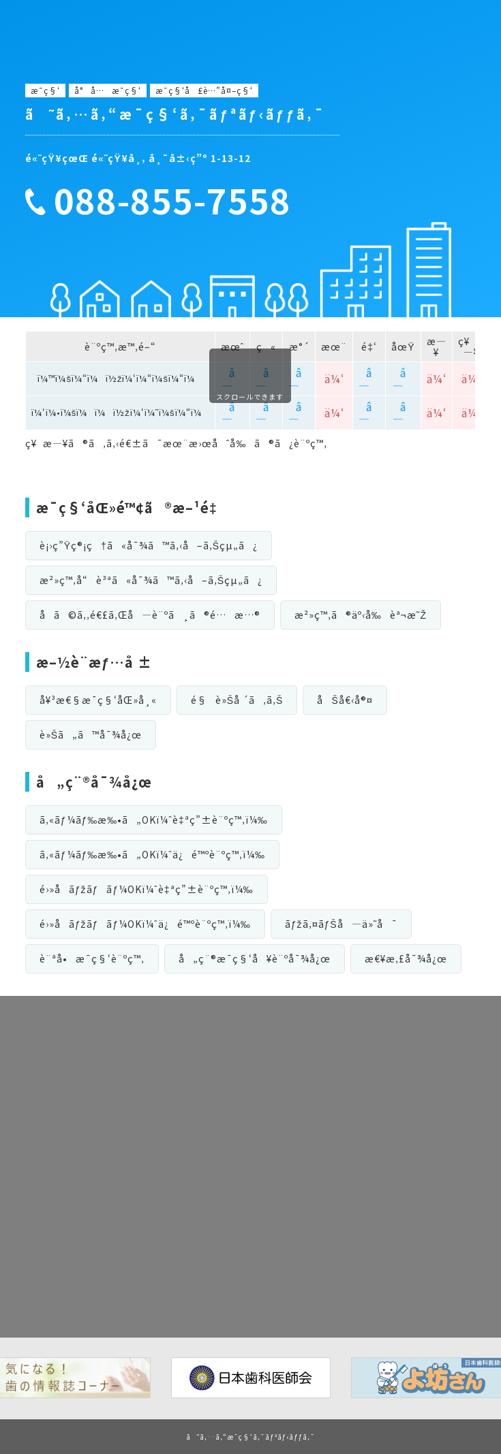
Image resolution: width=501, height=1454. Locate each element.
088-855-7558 (172, 200)
